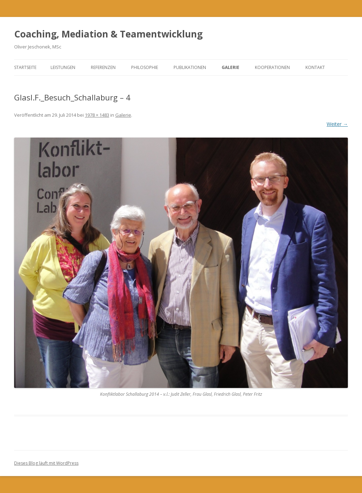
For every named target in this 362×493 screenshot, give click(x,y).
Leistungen (63, 67)
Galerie (230, 67)
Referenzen (103, 67)
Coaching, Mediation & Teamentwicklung (108, 34)
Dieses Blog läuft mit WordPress (46, 463)
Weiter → (337, 124)
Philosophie (144, 67)
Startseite (25, 67)
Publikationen (190, 67)
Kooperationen (272, 67)
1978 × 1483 (97, 115)
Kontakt (315, 67)
